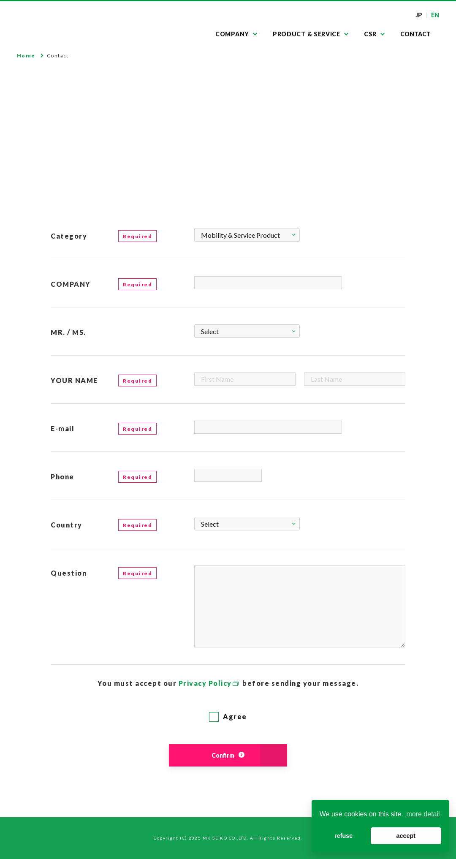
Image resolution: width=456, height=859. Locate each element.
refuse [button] (343, 835)
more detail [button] (423, 814)
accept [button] (405, 835)
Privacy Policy (205, 683)
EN (435, 15)
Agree (228, 716)
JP (418, 15)
